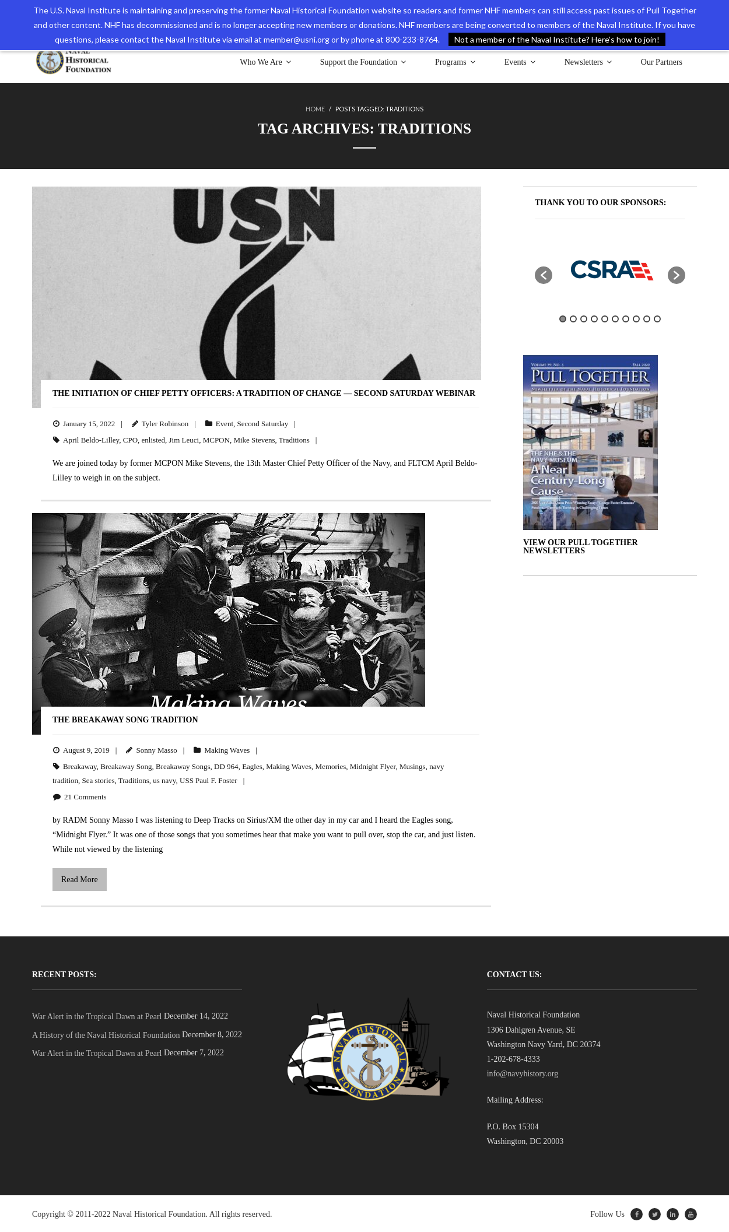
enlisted (153, 438)
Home (315, 109)
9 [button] (646, 317)
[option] (610, 268)
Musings (412, 765)
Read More (79, 878)
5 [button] (604, 317)
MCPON (216, 438)
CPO (130, 438)
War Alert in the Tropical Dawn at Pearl (97, 1015)
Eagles (252, 765)
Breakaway (80, 765)
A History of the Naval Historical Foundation (106, 1034)
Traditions (294, 438)
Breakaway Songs (183, 765)
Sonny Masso (156, 749)
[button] (543, 274)
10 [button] (657, 317)
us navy (164, 779)
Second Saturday (263, 422)
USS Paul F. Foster (208, 779)
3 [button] (583, 317)
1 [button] (562, 317)
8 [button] (636, 317)
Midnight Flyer (373, 765)
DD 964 (226, 765)
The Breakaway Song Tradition (125, 718)
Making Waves (227, 749)
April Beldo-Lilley (91, 438)
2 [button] (573, 317)
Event (224, 422)
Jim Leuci (184, 438)
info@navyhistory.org (523, 1072)
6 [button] (615, 317)
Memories (331, 765)
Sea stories (98, 779)
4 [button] (594, 317)
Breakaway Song (126, 765)
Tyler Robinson (165, 422)
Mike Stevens (254, 438)
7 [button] (625, 317)
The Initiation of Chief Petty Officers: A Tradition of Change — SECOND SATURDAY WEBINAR (263, 392)
